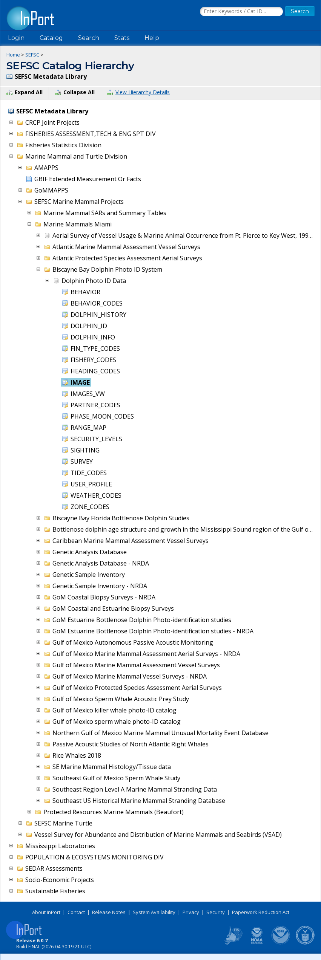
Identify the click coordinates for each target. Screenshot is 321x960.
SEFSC (32, 54)
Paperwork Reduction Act (260, 912)
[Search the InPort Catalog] (241, 12)
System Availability (154, 912)
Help (151, 37)
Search (88, 37)
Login (16, 37)
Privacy (191, 912)
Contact (76, 912)
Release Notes (109, 912)
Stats (121, 37)
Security (215, 912)
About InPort (46, 912)
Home (13, 54)
